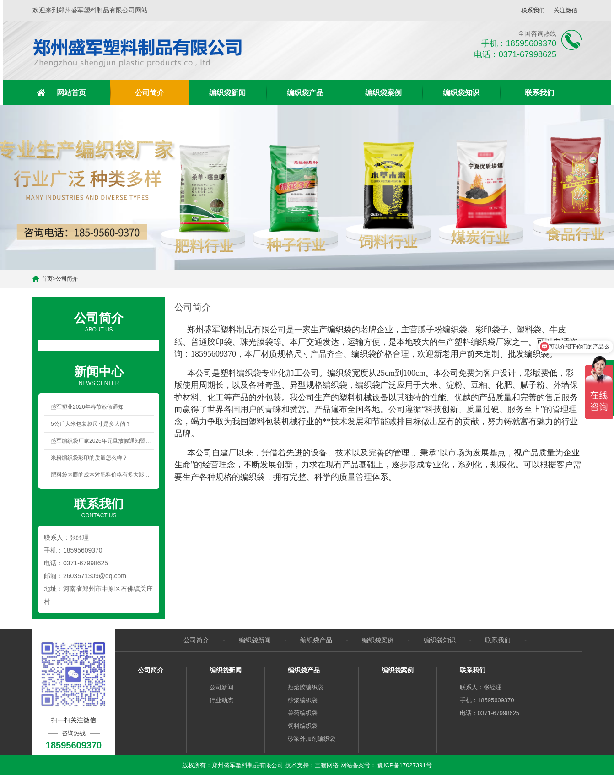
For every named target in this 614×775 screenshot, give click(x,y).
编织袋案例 (383, 93)
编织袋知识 (461, 93)
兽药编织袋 (303, 713)
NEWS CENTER (98, 374)
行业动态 (221, 700)
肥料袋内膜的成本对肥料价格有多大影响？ (102, 475)
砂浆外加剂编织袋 (311, 738)
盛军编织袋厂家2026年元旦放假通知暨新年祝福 (102, 441)
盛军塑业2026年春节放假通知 (87, 407)
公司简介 (149, 93)
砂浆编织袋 (303, 700)
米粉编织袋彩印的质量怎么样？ (89, 458)
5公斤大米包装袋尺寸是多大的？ (91, 424)
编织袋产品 (305, 93)
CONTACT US (98, 507)
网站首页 (71, 93)
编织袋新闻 (227, 93)
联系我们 (533, 10)
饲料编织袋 (303, 725)
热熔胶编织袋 (305, 687)
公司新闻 (221, 687)
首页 (47, 279)
